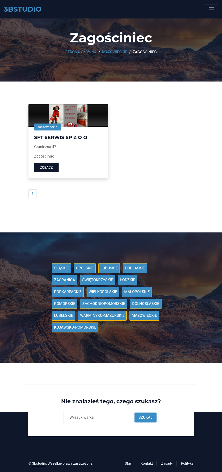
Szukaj (146, 417)
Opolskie (84, 268)
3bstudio (39, 463)
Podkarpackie (68, 292)
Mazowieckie (114, 52)
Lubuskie (109, 268)
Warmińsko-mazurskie (102, 315)
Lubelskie (63, 315)
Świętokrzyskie (97, 280)
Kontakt (147, 463)
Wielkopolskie (103, 292)
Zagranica (64, 280)
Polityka (187, 463)
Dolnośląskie (145, 304)
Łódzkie (127, 280)
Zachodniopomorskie (103, 304)
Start (128, 463)
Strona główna (81, 52)
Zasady (167, 463)
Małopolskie (137, 292)
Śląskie (61, 268)
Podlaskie (135, 268)
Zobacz (46, 167)
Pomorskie (64, 304)
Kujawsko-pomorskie (75, 327)
